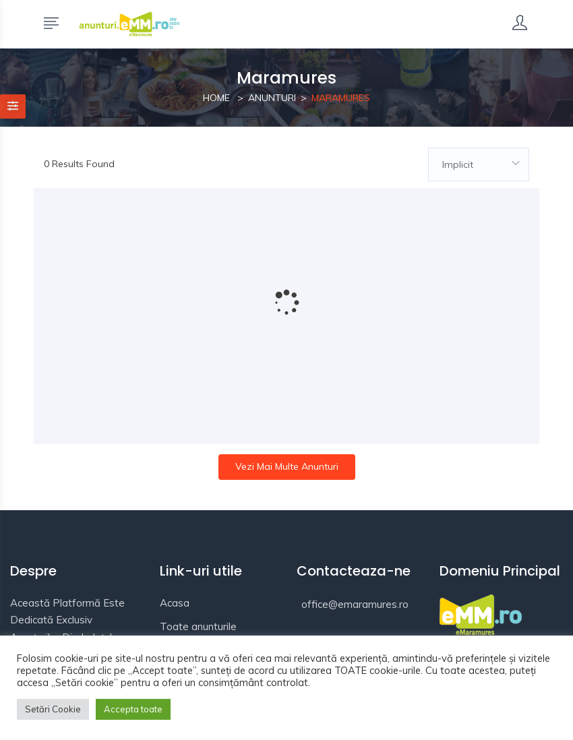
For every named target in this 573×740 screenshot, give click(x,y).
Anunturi (272, 98)
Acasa (174, 602)
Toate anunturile (198, 626)
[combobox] (478, 164)
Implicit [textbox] (457, 164)
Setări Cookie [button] (53, 709)
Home (216, 98)
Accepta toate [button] (133, 709)
